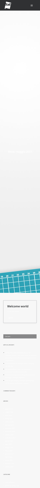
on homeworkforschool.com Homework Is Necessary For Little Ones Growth (18, 363)
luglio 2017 (8, 437)
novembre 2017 (10, 425)
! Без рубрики (9, 476)
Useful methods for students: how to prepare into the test (19, 358)
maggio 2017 (9, 441)
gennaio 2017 (9, 447)
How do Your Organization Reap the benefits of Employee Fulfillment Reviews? (20, 369)
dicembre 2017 (10, 421)
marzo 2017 (8, 444)
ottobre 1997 (9, 460)
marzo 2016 (8, 450)
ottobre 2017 (9, 428)
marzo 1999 (8, 453)
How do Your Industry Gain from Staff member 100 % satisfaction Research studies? (19, 375)
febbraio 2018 (9, 415)
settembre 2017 (10, 431)
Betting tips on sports (12, 485)
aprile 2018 (8, 409)
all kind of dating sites (12, 479)
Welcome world (17, 299)
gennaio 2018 (9, 418)
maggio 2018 (9, 405)
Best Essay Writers (11, 482)
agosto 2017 (9, 434)
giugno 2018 (9, 402)
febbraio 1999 (9, 457)
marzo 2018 (8, 412)
